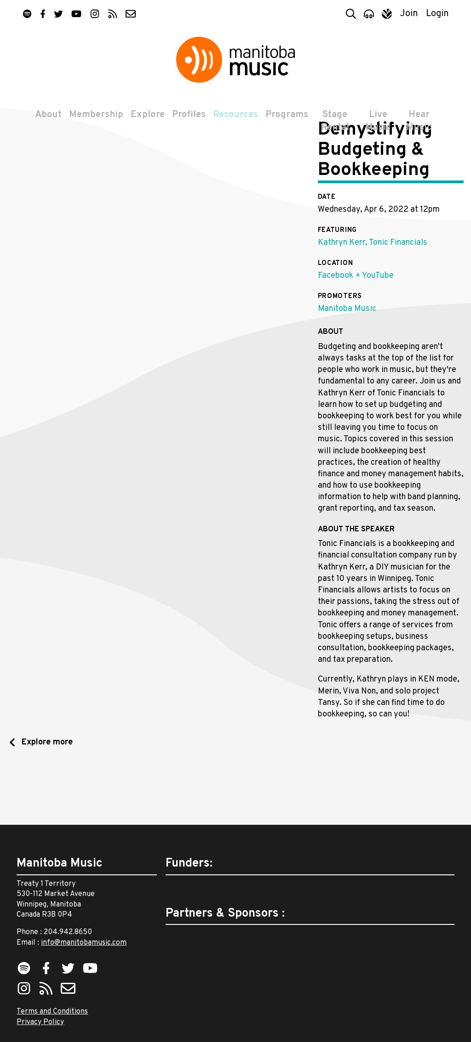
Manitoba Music (347, 360)
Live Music (378, 126)
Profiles (187, 120)
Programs (285, 120)
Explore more (46, 794)
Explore (146, 120)
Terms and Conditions (52, 1011)
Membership (94, 120)
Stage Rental (334, 126)
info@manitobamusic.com (83, 942)
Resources (233, 120)
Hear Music (420, 126)
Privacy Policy (40, 1022)
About (46, 120)
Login (437, 14)
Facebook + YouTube (356, 327)
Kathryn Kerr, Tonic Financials (372, 294)
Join (409, 14)
